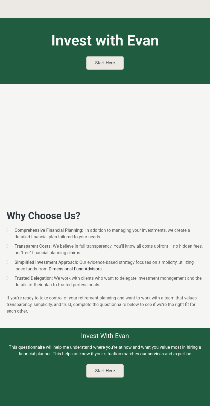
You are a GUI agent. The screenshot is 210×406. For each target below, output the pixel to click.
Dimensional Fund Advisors (75, 268)
